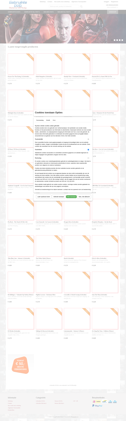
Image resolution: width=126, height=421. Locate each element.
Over (54, 122)
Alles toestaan (71, 199)
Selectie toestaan (58, 199)
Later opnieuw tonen (44, 199)
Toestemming (40, 122)
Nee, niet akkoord (84, 199)
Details (48, 122)
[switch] (88, 141)
